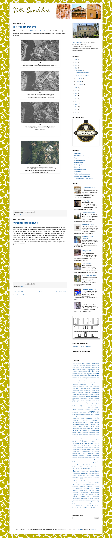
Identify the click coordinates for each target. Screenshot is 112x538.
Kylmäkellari (95, 409)
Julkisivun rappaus (79, 155)
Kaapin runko (95, 384)
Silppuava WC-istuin (88, 224)
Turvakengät (84, 498)
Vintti (77, 505)
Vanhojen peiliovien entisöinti (82, 176)
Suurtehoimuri (79, 482)
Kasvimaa (93, 390)
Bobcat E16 (84, 369)
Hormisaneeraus (93, 375)
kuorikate (87, 409)
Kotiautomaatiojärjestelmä (78, 405)
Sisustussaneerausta (87, 303)
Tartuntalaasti (75, 492)
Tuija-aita (96, 494)
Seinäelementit (75, 479)
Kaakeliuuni (75, 384)
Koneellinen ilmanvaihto (77, 403)
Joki (98, 380)
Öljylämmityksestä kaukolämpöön (83, 178)
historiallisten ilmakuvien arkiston (37, 31)
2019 (76, 90)
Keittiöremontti (75, 398)
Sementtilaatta (95, 479)
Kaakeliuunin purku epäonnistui (87, 237)
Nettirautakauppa (86, 436)
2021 (76, 68)
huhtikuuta (79, 81)
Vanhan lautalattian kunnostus (82, 174)
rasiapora (91, 473)
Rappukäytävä (84, 473)
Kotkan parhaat (83, 407)
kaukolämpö (85, 394)
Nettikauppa (75, 436)
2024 (76, 62)
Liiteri (97, 424)
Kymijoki (96, 414)
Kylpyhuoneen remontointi (81, 158)
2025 (76, 60)
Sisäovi (83, 481)
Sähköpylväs (89, 486)
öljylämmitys (87, 507)
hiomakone (89, 373)
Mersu (97, 432)
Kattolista (80, 392)
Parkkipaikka (87, 445)
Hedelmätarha (75, 373)
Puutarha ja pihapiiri (79, 165)
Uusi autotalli (78, 171)
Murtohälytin (75, 434)
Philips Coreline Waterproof (83, 451)
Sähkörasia (96, 486)
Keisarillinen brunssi (94, 394)
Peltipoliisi (96, 447)
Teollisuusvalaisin (95, 492)
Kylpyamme (83, 412)
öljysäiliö (93, 507)
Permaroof (83, 449)
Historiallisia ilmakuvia (24, 27)
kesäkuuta (79, 70)
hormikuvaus (83, 375)
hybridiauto (84, 377)
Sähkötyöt (77, 167)
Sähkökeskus (96, 484)
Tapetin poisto (83, 490)
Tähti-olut (96, 498)
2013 (76, 107)
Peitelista (86, 447)
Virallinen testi (82, 505)
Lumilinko (86, 426)
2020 (76, 87)
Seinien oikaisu (83, 477)
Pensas (79, 449)
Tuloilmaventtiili (85, 496)
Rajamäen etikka (84, 466)
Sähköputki (82, 486)
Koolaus (85, 403)
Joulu (73, 382)
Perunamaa (88, 449)
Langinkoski (88, 418)
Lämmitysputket (86, 428)
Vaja (98, 500)
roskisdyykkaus (81, 475)
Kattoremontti (77, 394)
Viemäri (87, 503)
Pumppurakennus (79, 162)
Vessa (83, 503)
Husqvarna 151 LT (76, 377)
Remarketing (96, 473)
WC (93, 505)
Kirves (93, 400)
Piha (92, 451)
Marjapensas (92, 432)
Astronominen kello (83, 365)
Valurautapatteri (94, 502)
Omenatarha (75, 440)
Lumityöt (92, 426)
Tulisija (74, 496)
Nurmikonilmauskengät (77, 437)
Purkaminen (89, 461)
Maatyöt (79, 432)
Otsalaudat (86, 440)
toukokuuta (79, 79)
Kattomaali (87, 392)
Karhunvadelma (95, 388)
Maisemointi (85, 432)
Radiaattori (75, 466)
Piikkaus (97, 453)
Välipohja (89, 505)
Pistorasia (74, 457)
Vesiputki (80, 503)
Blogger (93, 529)
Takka (97, 488)
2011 (76, 112)
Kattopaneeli (95, 392)
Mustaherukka (85, 434)
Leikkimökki (93, 424)
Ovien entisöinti (79, 441)
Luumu (97, 426)
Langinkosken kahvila (78, 418)
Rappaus (76, 471)
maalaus (74, 432)
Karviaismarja (75, 390)
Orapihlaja (81, 440)
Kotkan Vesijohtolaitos (93, 407)
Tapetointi (91, 490)
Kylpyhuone (93, 412)
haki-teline (91, 371)
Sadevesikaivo (90, 475)
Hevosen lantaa (82, 373)
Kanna (88, 388)
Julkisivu (85, 382)
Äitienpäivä (81, 507)
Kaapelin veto (82, 384)
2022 (76, 65)
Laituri (91, 416)
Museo (80, 434)
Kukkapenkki (81, 409)
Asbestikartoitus (95, 363)
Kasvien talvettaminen (85, 390)
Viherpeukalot (92, 504)
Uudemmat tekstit (19, 291)
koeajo (85, 402)
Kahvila (86, 386)
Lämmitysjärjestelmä (77, 428)
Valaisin (74, 502)
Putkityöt (96, 461)
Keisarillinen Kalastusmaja (78, 396)
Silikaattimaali (76, 481)
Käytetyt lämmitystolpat (88, 212)
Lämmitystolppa (95, 428)
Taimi (92, 488)
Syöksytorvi (91, 482)
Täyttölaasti (80, 500)
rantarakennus (96, 468)
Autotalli (22, 286)
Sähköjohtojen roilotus (88, 201)
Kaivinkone (75, 388)
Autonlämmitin (95, 367)
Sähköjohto (89, 484)
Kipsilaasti (96, 398)
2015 (76, 101)
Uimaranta (85, 500)
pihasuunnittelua (76, 453)
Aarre (73, 363)
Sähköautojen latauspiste (89, 275)
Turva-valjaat (96, 496)
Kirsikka (82, 400)
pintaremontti (96, 455)
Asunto (89, 365)
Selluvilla (89, 479)
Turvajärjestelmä (76, 498)
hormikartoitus (75, 375)
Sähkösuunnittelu (77, 488)
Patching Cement (95, 445)
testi (80, 494)
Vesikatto (74, 504)
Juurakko (91, 382)
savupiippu (75, 477)
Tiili (83, 494)
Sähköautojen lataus (81, 484)
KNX (97, 400)
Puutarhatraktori (87, 465)
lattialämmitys (95, 420)
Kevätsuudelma (84, 398)
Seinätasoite (83, 479)
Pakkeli (97, 443)
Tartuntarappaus (84, 492)
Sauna (97, 475)
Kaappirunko (75, 386)
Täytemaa (74, 500)
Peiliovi (74, 447)
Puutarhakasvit (76, 465)
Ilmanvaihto (77, 153)
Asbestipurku (75, 365)
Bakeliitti (79, 369)
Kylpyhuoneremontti (77, 414)
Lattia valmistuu (86, 263)
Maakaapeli (86, 430)
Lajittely (97, 416)
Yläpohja (97, 505)
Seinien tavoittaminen (93, 477)
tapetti (97, 490)
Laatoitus (82, 416)
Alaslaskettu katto (80, 363)
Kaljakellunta (83, 388)
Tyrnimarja (90, 498)
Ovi (97, 440)
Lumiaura (80, 426)
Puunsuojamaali (86, 463)
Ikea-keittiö (75, 379)
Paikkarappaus (95, 441)
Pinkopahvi (81, 455)
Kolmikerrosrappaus (94, 402)
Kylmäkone (75, 412)
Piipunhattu (75, 455)
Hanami (97, 371)
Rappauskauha (85, 471)
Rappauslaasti (94, 471)
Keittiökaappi (95, 396)
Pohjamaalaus (80, 457)
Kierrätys (91, 398)
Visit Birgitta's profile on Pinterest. (81, 346)
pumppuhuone (75, 461)
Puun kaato (76, 463)
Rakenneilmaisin (95, 466)
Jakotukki (89, 380)
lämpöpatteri (76, 430)
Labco (87, 416)
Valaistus (80, 502)
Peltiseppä (74, 449)
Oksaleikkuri (88, 437)
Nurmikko (96, 436)
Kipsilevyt (75, 400)
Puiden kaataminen (81, 459)
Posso (94, 457)
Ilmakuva (22, 215)
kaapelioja (89, 384)
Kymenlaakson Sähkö (88, 414)
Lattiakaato (75, 420)
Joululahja (79, 382)
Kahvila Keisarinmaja (94, 386)
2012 (76, 109)
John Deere (93, 380)
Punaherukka (82, 461)
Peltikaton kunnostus (80, 160)
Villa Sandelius (31, 10)
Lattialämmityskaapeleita (89, 289)
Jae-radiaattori (82, 381)
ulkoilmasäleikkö (92, 500)
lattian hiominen (88, 422)
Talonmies (75, 490)
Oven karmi (92, 440)
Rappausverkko (76, 473)
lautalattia (86, 424)
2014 (76, 104)
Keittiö (88, 396)
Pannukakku (81, 445)
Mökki (90, 434)
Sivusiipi (87, 480)
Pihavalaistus (90, 453)
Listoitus (74, 426)
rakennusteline (85, 469)
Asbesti (88, 363)
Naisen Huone (95, 434)
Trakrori (91, 494)
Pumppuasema (95, 459)
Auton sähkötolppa (85, 367)
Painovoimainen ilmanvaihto (82, 444)
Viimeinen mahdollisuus (25, 223)
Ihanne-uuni (96, 377)
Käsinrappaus (75, 416)
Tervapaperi (75, 494)
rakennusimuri (75, 468)
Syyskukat (85, 482)
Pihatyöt (83, 453)
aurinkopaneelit (95, 365)
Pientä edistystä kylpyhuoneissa (86, 251)
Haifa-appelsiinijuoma (82, 371)
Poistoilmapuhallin (87, 457)
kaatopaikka (81, 386)
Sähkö (97, 482)
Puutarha (96, 463)
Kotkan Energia (90, 405)
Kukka (74, 409)
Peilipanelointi (80, 447)
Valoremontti (86, 502)
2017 (76, 96)
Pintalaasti (88, 455)
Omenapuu (96, 437)
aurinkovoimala (75, 367)
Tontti (86, 494)
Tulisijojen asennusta (80, 169)
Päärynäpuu (96, 464)
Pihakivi (96, 451)
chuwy (80, 529)
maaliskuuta (79, 84)
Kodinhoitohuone (77, 402)
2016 (76, 98)
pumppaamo (88, 459)
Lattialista (84, 420)
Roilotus (74, 475)
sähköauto (74, 484)
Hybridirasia (90, 377)
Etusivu (40, 291)
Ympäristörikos (75, 507)
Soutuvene (92, 480)
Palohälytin (74, 445)
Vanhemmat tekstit (61, 291)
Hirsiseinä (96, 373)
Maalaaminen (95, 430)
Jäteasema (96, 382)
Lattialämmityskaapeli (77, 422)
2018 (76, 93)
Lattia (96, 418)
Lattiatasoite (81, 424)
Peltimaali (91, 447)
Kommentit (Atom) (22, 295)
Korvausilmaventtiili (93, 404)
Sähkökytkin (75, 486)
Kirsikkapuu (88, 400)
